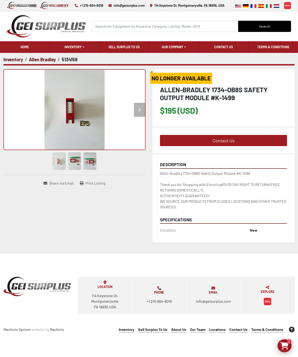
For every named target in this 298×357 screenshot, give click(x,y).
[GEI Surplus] (37, 286)
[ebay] (287, 5)
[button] (74, 47)
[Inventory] (13, 59)
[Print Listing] (92, 183)
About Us (178, 329)
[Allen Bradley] (42, 59)
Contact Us (223, 47)
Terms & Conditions (273, 47)
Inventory (73, 47)
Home (24, 47)
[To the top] (292, 329)
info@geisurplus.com (129, 5)
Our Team (197, 329)
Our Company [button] (172, 47)
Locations (217, 329)
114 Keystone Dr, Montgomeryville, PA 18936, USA (189, 5)
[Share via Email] (59, 183)
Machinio (57, 329)
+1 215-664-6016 (91, 5)
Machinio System (17, 329)
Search (264, 26)
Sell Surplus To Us (124, 47)
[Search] (164, 26)
